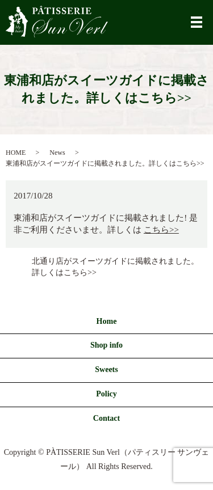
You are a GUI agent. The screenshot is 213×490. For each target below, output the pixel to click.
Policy (106, 394)
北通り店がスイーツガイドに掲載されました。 (115, 261)
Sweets (106, 369)
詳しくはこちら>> (64, 272)
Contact (106, 418)
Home (107, 321)
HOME (16, 153)
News (57, 153)
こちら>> (161, 229)
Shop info (106, 345)
